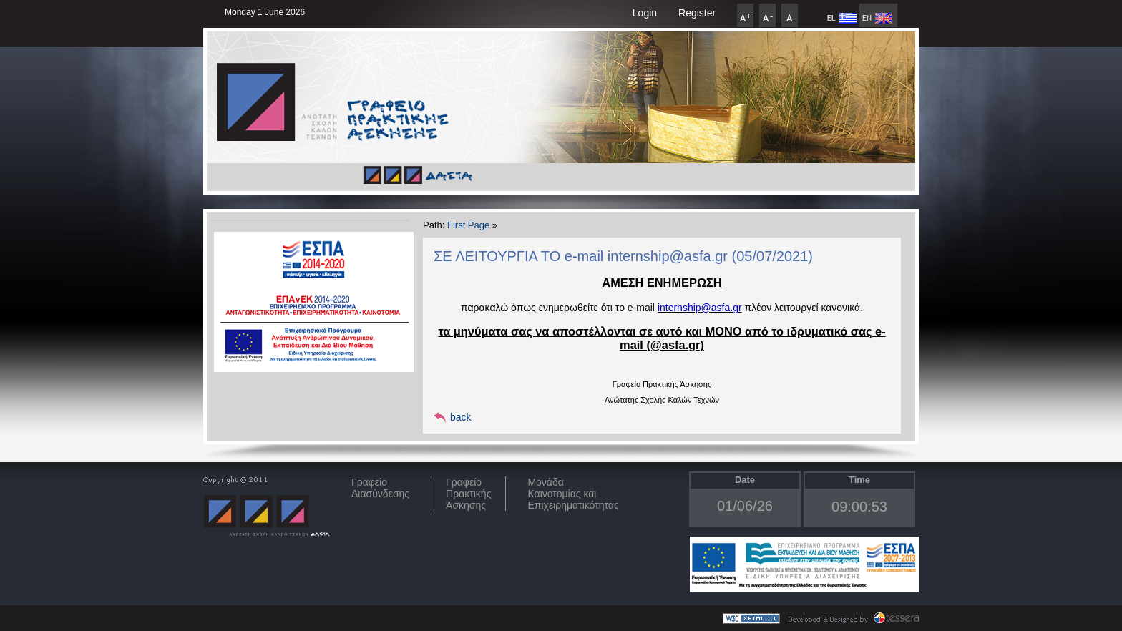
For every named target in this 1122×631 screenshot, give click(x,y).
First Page (468, 225)
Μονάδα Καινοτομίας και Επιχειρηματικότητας (572, 493)
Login (645, 13)
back (461, 417)
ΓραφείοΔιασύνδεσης (380, 487)
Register (697, 13)
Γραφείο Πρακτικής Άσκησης (468, 493)
